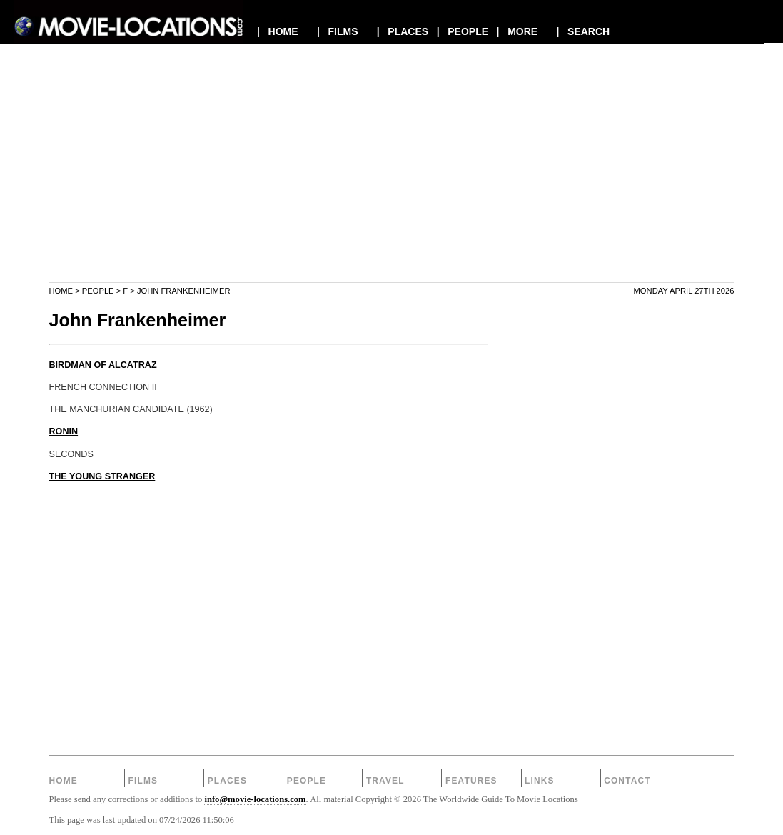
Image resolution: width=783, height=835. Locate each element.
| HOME (277, 31)
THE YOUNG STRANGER (102, 476)
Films (143, 781)
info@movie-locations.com (254, 799)
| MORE (517, 31)
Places (227, 781)
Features (471, 781)
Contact (627, 781)
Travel (385, 781)
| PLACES (402, 31)
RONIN (64, 431)
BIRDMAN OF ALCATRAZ (103, 365)
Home (61, 290)
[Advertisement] (391, 181)
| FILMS (337, 31)
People (98, 290)
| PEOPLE (462, 31)
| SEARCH (583, 31)
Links (540, 781)
